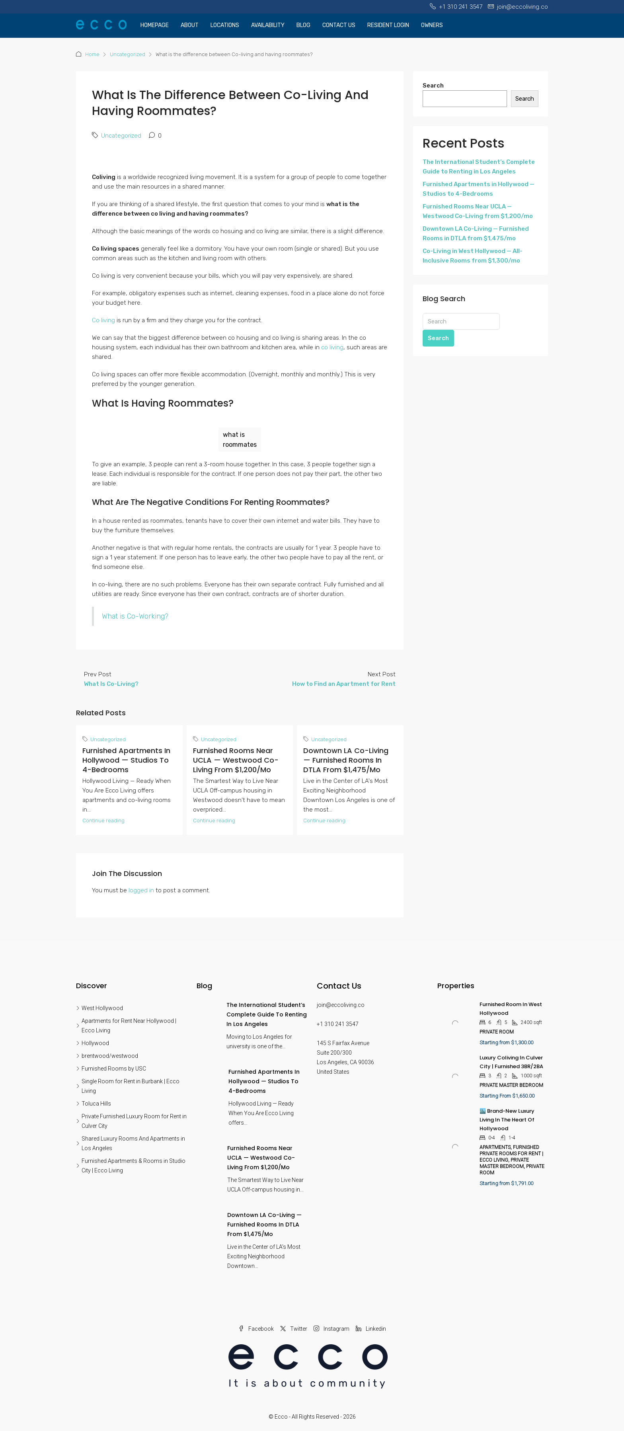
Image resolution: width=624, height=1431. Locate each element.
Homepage (154, 25)
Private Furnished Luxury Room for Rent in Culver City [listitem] (131, 1121)
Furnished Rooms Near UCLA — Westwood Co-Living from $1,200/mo (236, 760)
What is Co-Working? (135, 616)
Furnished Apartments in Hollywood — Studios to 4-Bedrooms (126, 760)
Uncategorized (127, 54)
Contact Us (338, 25)
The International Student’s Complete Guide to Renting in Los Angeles (479, 166)
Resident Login (388, 25)
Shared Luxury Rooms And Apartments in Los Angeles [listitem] (130, 1143)
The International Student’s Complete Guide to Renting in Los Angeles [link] (266, 1014)
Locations (225, 25)
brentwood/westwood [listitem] (107, 1056)
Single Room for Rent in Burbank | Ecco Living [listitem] (127, 1086)
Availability (268, 25)
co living (332, 347)
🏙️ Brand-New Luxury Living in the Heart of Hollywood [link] (507, 1119)
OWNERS (432, 25)
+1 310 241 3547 (338, 1024)
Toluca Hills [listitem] (93, 1103)
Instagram (331, 1329)
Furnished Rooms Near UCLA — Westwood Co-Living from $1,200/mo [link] (261, 1157)
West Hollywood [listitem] (99, 1008)
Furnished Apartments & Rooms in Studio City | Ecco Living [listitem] (130, 1166)
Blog (303, 25)
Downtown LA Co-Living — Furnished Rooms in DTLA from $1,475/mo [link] (264, 1224)
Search (433, 85)
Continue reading (103, 821)
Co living (104, 320)
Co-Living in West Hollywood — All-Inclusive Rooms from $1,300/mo (473, 255)
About (190, 25)
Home (92, 54)
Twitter (293, 1329)
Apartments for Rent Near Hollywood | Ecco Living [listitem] (126, 1026)
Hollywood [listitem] (92, 1043)
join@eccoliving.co (341, 1005)
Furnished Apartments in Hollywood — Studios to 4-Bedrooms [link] (264, 1081)
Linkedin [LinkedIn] (371, 1329)
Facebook (256, 1329)
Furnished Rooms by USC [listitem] (111, 1068)
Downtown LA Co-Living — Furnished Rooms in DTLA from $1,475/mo (345, 760)
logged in (141, 890)
